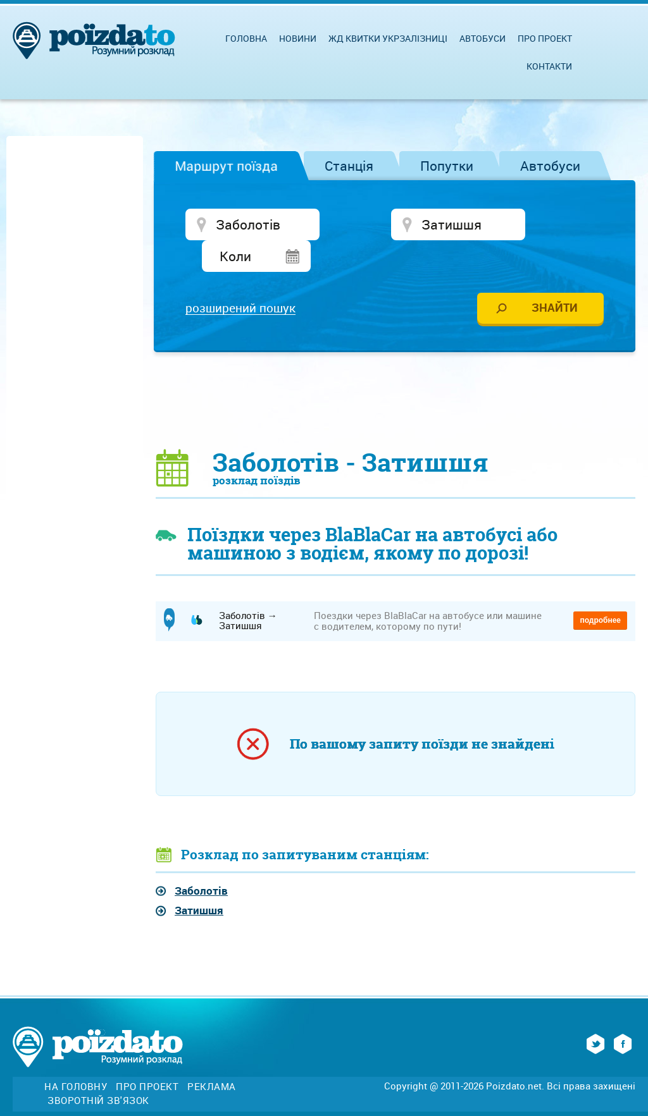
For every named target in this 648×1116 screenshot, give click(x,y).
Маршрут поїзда (226, 166)
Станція (349, 166)
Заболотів (201, 861)
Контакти (549, 66)
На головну (75, 1058)
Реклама (211, 1058)
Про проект (545, 38)
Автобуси (550, 166)
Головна (246, 38)
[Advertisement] (395, 370)
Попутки (446, 166)
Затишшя (199, 881)
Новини (297, 38)
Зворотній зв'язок (98, 1071)
